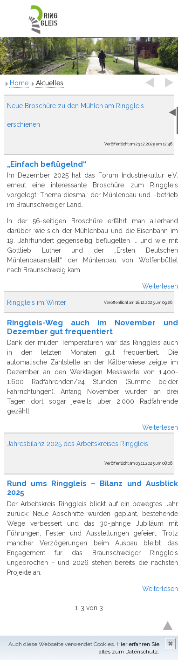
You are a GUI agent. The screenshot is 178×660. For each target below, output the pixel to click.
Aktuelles (49, 83)
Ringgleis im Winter (36, 302)
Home (19, 83)
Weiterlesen (160, 286)
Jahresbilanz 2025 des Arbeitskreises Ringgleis (77, 443)
